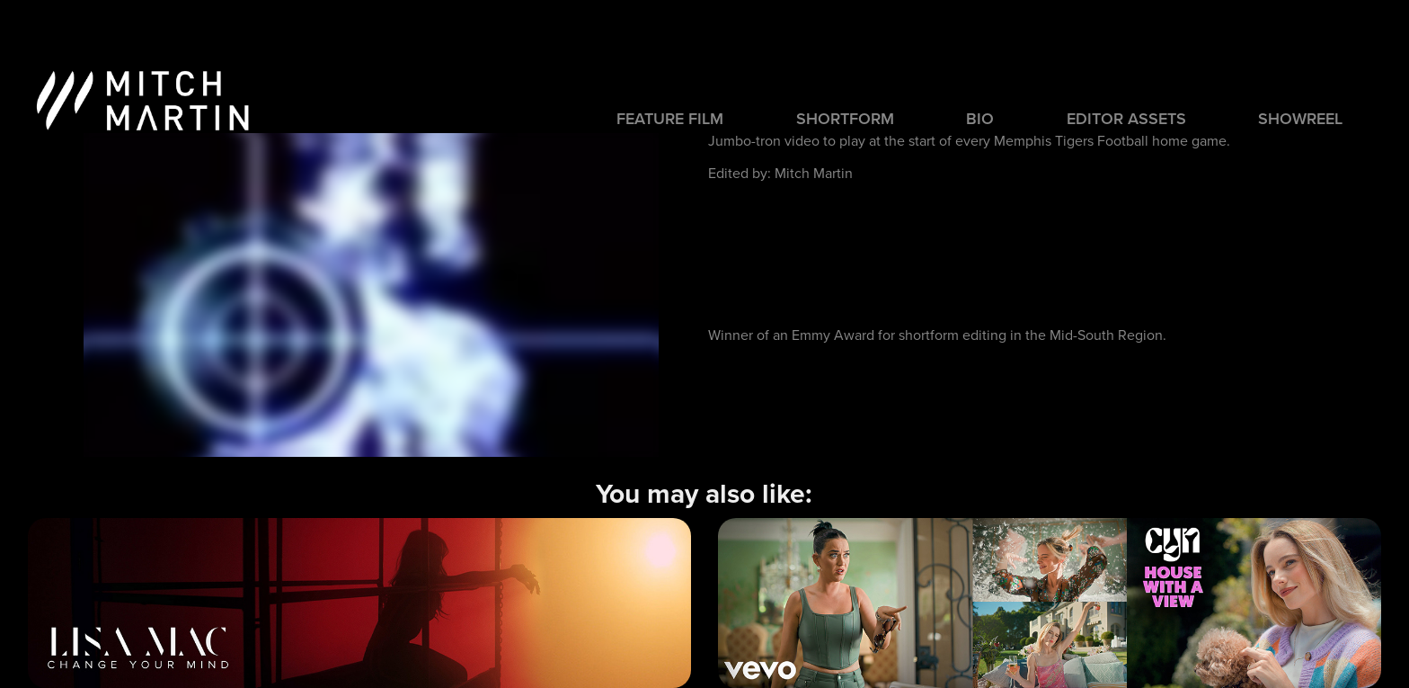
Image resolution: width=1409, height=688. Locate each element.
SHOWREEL (1300, 118)
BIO (980, 118)
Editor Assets (1126, 118)
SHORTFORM (845, 118)
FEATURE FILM (669, 118)
